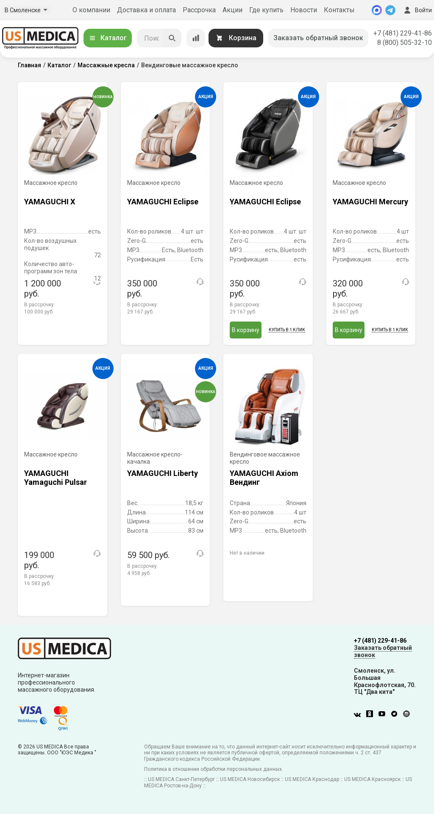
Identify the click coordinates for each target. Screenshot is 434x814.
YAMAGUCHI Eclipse (162, 201)
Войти (417, 10)
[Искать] (172, 38)
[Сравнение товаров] (195, 38)
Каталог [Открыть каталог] (108, 38)
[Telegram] (390, 10)
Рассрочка (199, 10)
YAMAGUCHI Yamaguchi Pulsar (55, 478)
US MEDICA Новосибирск (250, 779)
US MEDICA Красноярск (372, 779)
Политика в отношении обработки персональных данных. (213, 769)
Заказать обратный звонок (318, 38)
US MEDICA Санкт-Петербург (181, 779)
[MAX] (377, 10)
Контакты (339, 10)
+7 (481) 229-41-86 (402, 33)
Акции (232, 10)
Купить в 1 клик (287, 329)
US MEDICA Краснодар (312, 779)
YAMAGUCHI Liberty (162, 473)
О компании (91, 10)
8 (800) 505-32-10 (404, 42)
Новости (303, 10)
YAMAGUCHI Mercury (370, 201)
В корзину (245, 330)
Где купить (266, 10)
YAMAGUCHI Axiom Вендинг (264, 478)
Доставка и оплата (146, 10)
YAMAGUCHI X (49, 201)
